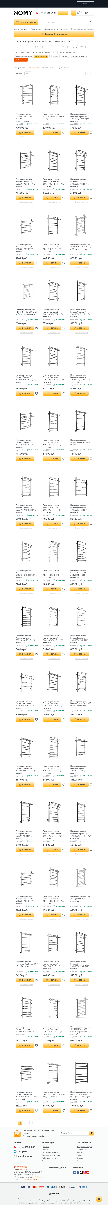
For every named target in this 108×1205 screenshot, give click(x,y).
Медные (64, 56)
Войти (85, 3)
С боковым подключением (67, 53)
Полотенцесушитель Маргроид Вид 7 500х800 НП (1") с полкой (51, 1099)
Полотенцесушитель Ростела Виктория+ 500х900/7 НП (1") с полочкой (52, 510)
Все (23, 47)
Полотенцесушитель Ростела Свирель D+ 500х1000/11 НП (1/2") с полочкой (81, 379)
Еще (62, 13)
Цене (52, 67)
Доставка (45, 1150)
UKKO (82, 47)
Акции (79, 1159)
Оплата (45, 1153)
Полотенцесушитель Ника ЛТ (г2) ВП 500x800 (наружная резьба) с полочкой (79, 1033)
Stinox (64, 47)
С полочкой (54, 56)
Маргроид (73, 47)
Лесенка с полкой (41, 56)
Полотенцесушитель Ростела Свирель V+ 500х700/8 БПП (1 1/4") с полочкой (24, 1099)
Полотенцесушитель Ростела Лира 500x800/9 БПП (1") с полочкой (53, 772)
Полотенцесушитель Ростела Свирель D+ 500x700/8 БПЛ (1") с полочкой (25, 444)
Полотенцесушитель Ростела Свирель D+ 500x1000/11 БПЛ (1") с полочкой (26, 575)
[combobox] (28, 73)
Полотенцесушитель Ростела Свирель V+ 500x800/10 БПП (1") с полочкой (53, 706)
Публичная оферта (49, 1161)
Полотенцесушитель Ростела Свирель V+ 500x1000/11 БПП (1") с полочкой (54, 183)
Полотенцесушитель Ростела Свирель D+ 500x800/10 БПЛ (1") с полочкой (53, 314)
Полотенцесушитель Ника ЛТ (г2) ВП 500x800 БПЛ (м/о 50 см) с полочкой (26, 314)
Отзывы (80, 1161)
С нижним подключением (23, 56)
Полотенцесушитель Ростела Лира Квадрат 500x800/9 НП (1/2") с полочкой (53, 837)
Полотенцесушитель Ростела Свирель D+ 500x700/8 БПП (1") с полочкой (25, 183)
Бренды (79, 1156)
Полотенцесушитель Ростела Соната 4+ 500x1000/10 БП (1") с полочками (80, 575)
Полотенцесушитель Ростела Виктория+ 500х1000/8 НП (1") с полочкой (80, 641)
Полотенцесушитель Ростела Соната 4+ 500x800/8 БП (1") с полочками (25, 1033)
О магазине (81, 1153)
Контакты (80, 1164)
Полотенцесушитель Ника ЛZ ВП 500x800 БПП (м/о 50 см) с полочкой (79, 248)
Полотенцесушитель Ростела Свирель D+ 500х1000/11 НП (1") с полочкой (26, 510)
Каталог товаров (26, 22)
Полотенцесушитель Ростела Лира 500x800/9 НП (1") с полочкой (79, 183)
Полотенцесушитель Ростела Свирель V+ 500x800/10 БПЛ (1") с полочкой (26, 772)
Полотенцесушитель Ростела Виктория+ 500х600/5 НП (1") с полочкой (79, 510)
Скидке (59, 67)
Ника (38, 47)
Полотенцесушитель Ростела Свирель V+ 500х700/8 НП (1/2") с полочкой (53, 968)
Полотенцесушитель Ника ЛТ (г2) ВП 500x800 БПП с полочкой (79, 902)
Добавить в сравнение (26, 137)
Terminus (30, 47)
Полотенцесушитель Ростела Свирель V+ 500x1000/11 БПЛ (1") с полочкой (54, 379)
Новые (66, 67)
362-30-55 (48, 13)
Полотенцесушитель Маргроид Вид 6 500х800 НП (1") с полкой (24, 968)
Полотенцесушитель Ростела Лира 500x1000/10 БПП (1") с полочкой (54, 575)
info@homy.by (25, 1159)
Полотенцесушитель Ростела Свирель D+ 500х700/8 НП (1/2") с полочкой (53, 248)
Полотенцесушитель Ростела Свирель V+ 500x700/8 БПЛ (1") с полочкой (25, 902)
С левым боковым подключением (44, 53)
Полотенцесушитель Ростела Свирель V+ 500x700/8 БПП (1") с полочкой (25, 248)
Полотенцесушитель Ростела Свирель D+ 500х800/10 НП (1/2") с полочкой (26, 379)
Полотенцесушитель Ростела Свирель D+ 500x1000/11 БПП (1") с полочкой (54, 902)
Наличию (44, 67)
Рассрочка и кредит (84, 1150)
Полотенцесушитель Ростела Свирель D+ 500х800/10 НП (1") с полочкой (53, 444)
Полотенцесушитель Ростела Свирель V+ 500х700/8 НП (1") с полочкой (79, 772)
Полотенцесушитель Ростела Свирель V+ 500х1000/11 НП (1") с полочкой (80, 314)
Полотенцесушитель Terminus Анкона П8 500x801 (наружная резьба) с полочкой (24, 117)
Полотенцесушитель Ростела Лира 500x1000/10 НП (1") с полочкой (80, 968)
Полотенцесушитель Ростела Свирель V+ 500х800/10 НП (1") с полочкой (53, 1033)
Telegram (22, 1155)
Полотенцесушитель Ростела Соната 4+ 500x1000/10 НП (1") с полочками (26, 641)
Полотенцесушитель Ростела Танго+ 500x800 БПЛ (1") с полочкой (53, 116)
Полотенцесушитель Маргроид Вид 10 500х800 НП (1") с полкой (24, 837)
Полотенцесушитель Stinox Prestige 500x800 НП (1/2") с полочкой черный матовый (80, 1099)
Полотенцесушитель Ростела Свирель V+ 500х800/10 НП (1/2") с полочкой (53, 641)
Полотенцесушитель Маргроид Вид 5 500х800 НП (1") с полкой (79, 444)
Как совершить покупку (50, 1156)
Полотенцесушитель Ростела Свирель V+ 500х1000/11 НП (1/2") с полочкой (81, 837)
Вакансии (45, 1164)
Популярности (33, 67)
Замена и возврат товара (51, 1159)
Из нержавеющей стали (79, 56)
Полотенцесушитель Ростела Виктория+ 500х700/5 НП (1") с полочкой (25, 706)
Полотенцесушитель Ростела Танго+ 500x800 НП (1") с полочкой (81, 705)
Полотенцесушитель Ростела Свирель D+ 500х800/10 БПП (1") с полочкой (80, 117)
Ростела (46, 47)
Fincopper (55, 47)
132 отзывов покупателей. (29, 1183)
